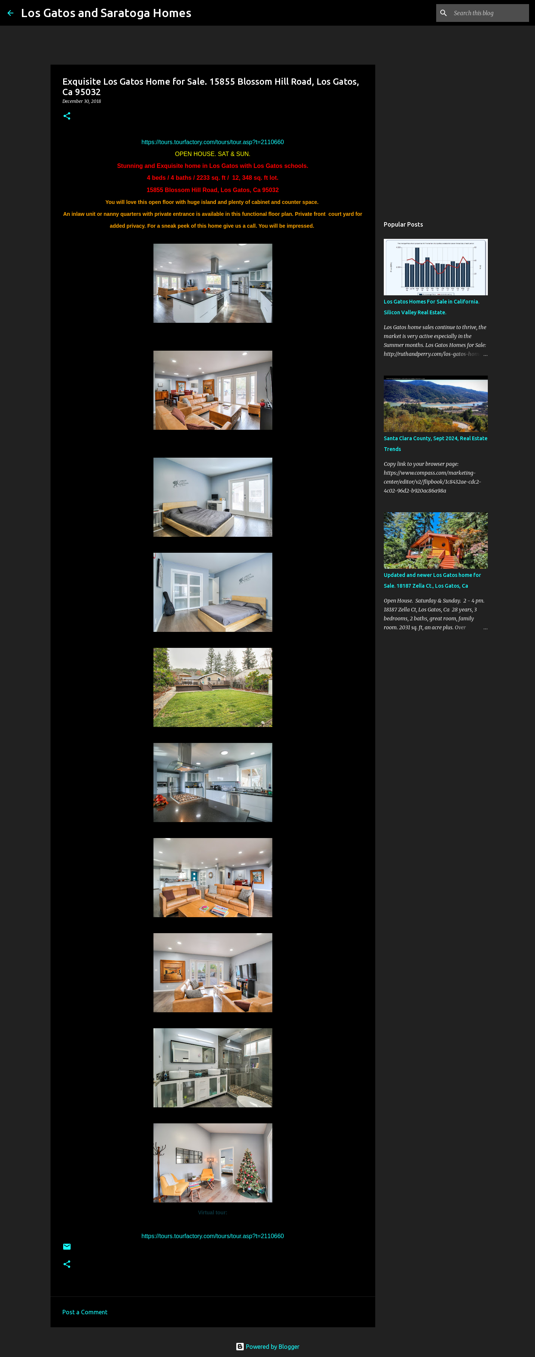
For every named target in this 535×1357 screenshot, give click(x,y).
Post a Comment (84, 1312)
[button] (66, 116)
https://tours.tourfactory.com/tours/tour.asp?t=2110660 (213, 142)
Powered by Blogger (267, 1346)
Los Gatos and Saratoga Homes (106, 12)
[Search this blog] (490, 13)
